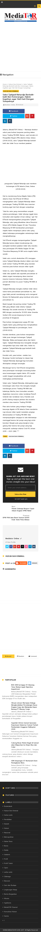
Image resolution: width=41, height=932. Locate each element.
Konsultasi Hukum (10, 912)
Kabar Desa (8, 841)
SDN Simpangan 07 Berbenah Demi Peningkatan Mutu (24, 762)
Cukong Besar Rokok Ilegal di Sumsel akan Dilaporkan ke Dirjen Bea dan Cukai (25, 745)
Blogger (23, 563)
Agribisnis (7, 903)
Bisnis (6, 846)
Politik (6, 850)
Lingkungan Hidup (10, 890)
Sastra (6, 916)
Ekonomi (7, 881)
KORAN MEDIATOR (9, 930)
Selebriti (7, 855)
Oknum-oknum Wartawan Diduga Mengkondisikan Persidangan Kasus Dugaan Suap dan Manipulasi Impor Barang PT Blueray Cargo (24, 706)
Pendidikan (8, 819)
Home (5, 84)
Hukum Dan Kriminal (15, 84)
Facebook (13, 111)
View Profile (10, 542)
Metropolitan (8, 837)
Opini (6, 868)
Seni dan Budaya (10, 885)
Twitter (13, 116)
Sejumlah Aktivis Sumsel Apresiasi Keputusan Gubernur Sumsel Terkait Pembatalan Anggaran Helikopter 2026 (24, 726)
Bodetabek (8, 806)
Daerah (6, 824)
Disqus (34, 563)
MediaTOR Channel (10, 907)
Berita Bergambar (10, 894)
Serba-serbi (8, 815)
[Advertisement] (20, 45)
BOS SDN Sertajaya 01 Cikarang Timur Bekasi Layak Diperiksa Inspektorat (22, 687)
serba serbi (8, 872)
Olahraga (7, 876)
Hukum (6, 828)
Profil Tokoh (8, 863)
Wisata (6, 898)
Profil (6, 859)
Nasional (7, 833)
